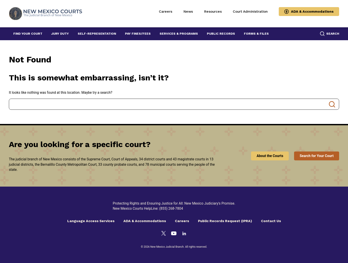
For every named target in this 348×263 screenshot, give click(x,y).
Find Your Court (27, 33)
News (188, 11)
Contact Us (271, 221)
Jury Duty (60, 33)
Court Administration (250, 11)
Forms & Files (256, 33)
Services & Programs (179, 33)
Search (332, 104)
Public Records (221, 33)
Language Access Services (91, 221)
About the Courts (270, 156)
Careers (165, 11)
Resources (213, 11)
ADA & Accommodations (312, 11)
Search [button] (332, 33)
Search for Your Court (317, 156)
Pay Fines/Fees (138, 33)
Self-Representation (97, 33)
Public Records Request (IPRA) (225, 221)
